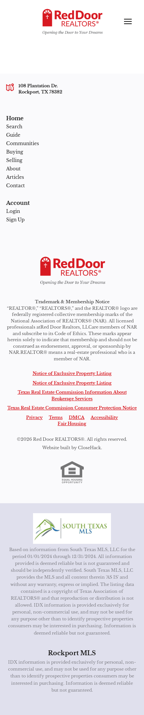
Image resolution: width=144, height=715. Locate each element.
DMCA (76, 417)
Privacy (34, 417)
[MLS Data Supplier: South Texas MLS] (72, 528)
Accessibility (104, 417)
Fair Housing (72, 423)
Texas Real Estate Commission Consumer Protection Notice (72, 408)
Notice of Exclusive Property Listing (72, 373)
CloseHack (89, 447)
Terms (56, 417)
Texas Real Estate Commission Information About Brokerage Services (72, 395)
